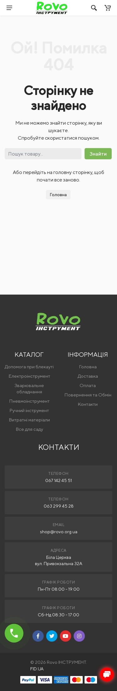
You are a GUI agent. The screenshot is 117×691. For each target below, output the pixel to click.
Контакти (88, 404)
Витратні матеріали (29, 419)
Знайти (98, 154)
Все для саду (29, 429)
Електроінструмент (29, 376)
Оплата (88, 385)
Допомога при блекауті (29, 366)
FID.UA (37, 668)
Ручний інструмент (29, 410)
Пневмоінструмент (29, 401)
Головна (58, 194)
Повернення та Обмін (87, 394)
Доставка (88, 376)
